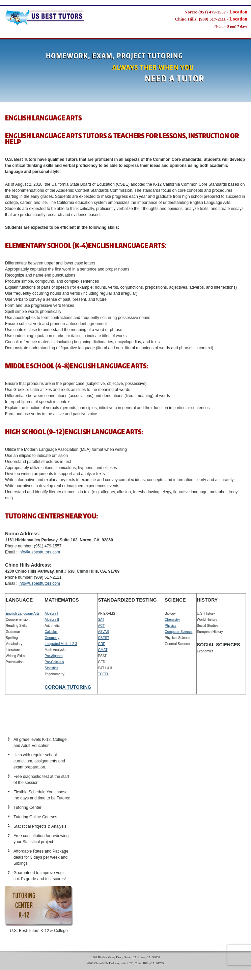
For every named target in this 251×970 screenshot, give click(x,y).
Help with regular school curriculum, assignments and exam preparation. (39, 761)
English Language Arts (22, 613)
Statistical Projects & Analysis (39, 826)
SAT (101, 619)
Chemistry (172, 619)
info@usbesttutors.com (39, 552)
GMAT (102, 650)
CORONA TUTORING (68, 687)
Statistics (51, 668)
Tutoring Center (27, 807)
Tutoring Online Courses (35, 817)
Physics (170, 625)
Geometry (52, 638)
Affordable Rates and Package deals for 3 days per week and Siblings (40, 857)
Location (238, 11)
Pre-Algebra (53, 656)
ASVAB (103, 632)
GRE (101, 644)
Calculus (51, 632)
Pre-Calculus (54, 662)
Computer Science (178, 632)
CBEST (103, 638)
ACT (101, 625)
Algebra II (52, 619)
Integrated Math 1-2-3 (61, 644)
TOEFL (103, 674)
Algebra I (51, 613)
